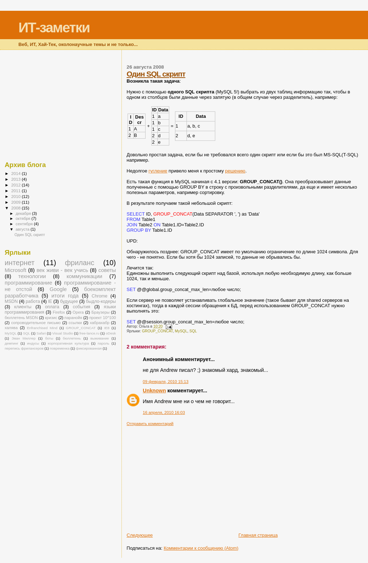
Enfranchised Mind (42, 328)
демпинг (11, 343)
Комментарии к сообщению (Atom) (201, 548)
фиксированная (89, 348)
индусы (33, 343)
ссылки (75, 322)
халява (11, 328)
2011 (16, 190)
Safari (41, 333)
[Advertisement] (247, 476)
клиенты (22, 306)
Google (58, 289)
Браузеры (100, 312)
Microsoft (15, 270)
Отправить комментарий (149, 423)
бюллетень (72, 338)
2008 (16, 208)
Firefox (59, 312)
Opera (78, 312)
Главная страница (257, 535)
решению (235, 171)
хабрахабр (99, 322)
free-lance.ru (89, 333)
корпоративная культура (68, 343)
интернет (19, 263)
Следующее (139, 535)
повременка (60, 348)
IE (50, 301)
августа (23, 229)
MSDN (11, 301)
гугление (157, 171)
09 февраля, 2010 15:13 (165, 381)
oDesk (111, 333)
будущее (69, 301)
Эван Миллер (24, 338)
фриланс (80, 263)
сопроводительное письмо (36, 322)
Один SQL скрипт (155, 74)
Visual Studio (62, 333)
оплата (52, 306)
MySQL (181, 331)
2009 (16, 202)
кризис (51, 317)
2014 (16, 173)
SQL (193, 331)
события (81, 306)
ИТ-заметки (53, 27)
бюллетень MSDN (21, 317)
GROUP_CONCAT (157, 331)
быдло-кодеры (101, 301)
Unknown (154, 390)
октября (24, 218)
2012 (16, 185)
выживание (99, 338)
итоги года (65, 296)
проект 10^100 (102, 317)
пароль (104, 343)
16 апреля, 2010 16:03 (164, 412)
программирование (28, 283)
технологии (32, 276)
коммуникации (84, 276)
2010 (16, 196)
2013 (16, 179)
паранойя (73, 317)
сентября (25, 224)
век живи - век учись (62, 270)
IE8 (107, 328)
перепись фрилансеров (24, 348)
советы (107, 270)
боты (49, 338)
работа (33, 301)
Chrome (99, 296)
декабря (24, 213)
